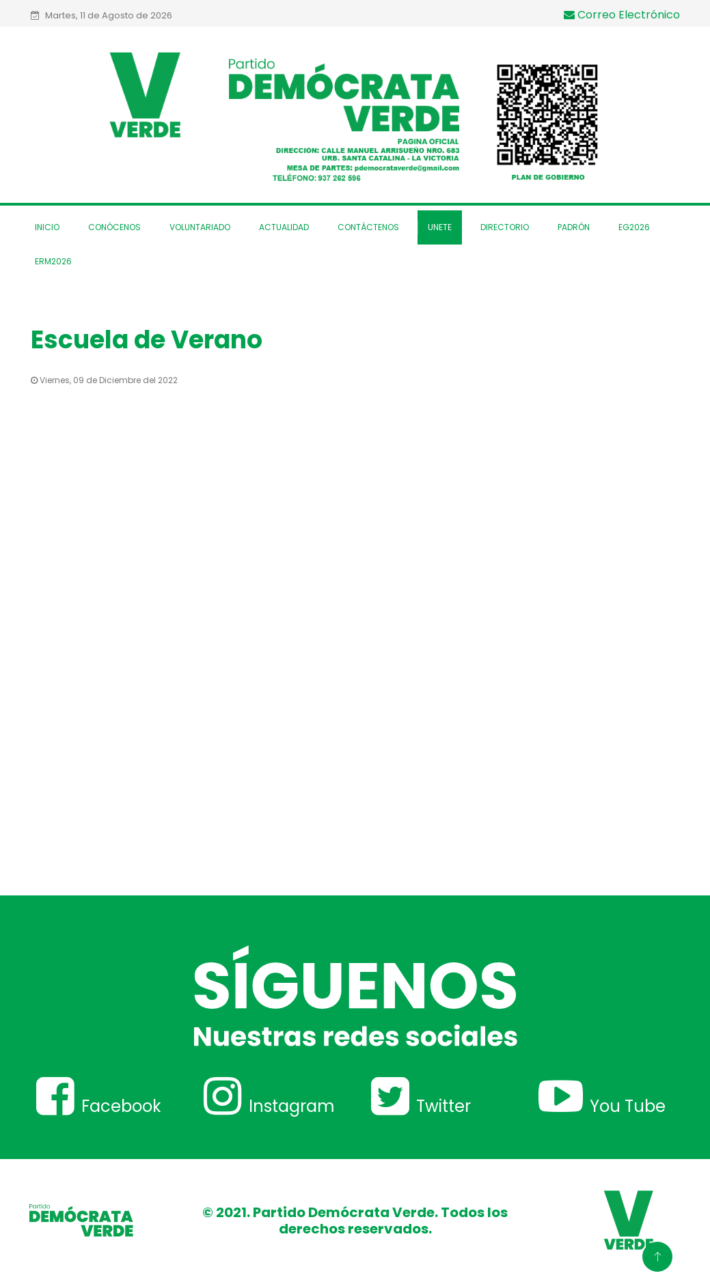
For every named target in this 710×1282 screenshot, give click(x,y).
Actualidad (284, 227)
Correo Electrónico (622, 15)
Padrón (574, 227)
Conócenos (114, 227)
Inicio (47, 227)
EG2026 (634, 227)
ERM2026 (53, 261)
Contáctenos (368, 227)
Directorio (504, 227)
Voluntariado (199, 227)
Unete (440, 227)
